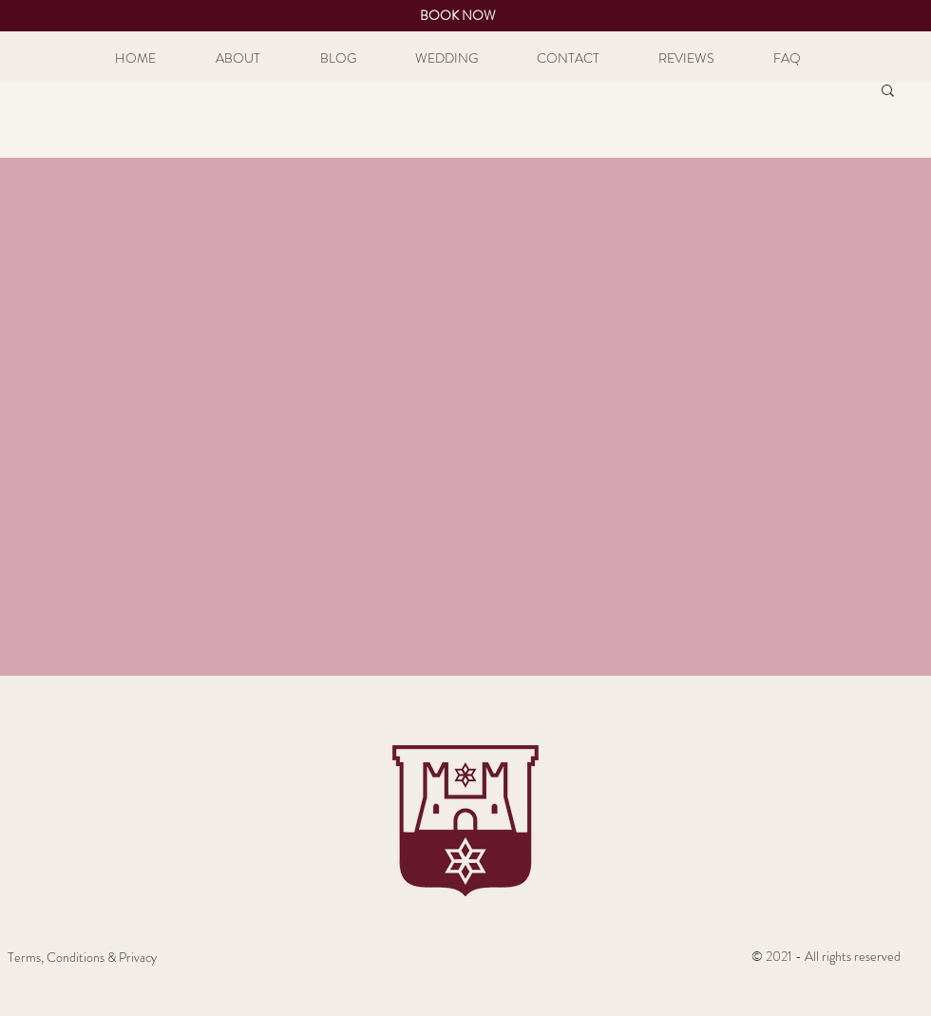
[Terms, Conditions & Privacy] (82, 958)
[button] (888, 92)
